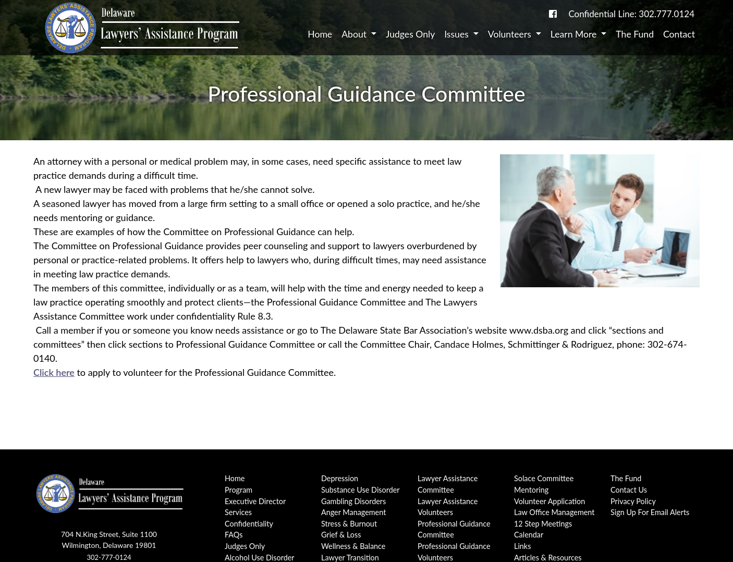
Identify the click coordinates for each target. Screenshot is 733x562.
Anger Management (353, 512)
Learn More (575, 34)
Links (522, 546)
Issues (457, 34)
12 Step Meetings (543, 523)
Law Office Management (554, 512)
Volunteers (511, 34)
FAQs (233, 534)
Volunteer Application (549, 501)
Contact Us (628, 489)
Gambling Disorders (353, 501)
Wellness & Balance (353, 546)
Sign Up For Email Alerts (649, 512)
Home (320, 34)
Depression (339, 478)
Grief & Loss (341, 534)
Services (238, 512)
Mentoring (531, 489)
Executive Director (255, 501)
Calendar (528, 534)
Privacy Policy (633, 501)
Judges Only (410, 34)
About (355, 34)
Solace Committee (543, 478)
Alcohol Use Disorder (260, 557)
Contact (679, 34)
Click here (54, 372)
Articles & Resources (548, 557)
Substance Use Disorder (360, 489)
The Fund (635, 34)
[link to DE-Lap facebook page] (553, 13)
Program (238, 489)
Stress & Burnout (349, 523)
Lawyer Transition (350, 557)
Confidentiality (249, 523)
